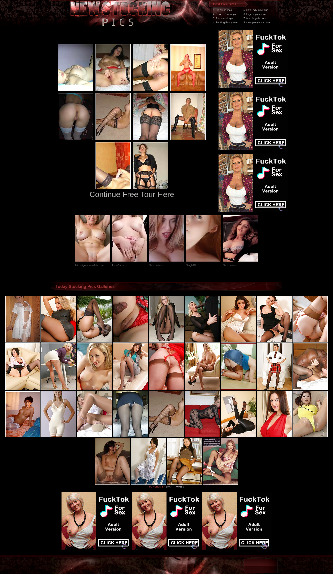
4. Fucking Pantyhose (225, 22)
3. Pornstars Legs (223, 18)
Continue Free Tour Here (131, 194)
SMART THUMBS (175, 486)
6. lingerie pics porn (254, 14)
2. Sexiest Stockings (224, 14)
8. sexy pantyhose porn (257, 22)
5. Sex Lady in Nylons (256, 10)
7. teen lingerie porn (255, 18)
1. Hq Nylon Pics (222, 10)
